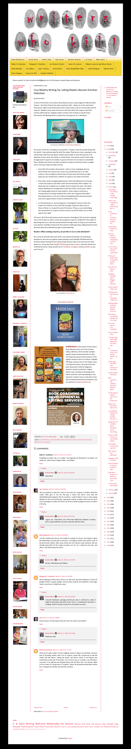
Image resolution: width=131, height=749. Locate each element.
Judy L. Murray (43, 69)
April (110, 183)
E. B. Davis (88, 60)
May (110, 180)
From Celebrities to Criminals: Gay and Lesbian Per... (112, 218)
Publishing (25, 727)
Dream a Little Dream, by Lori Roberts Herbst (113, 438)
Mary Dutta (100, 60)
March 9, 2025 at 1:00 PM (64, 576)
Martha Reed (108, 69)
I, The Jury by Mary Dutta (112, 485)
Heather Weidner (47, 73)
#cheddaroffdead (56, 440)
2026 (108, 146)
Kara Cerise (44, 727)
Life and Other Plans (113, 333)
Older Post (93, 707)
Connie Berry (33, 60)
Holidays (97, 727)
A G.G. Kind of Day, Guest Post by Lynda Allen (113, 250)
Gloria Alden (21, 729)
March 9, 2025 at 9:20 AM (57, 489)
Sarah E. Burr (46, 60)
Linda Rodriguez (94, 69)
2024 (108, 497)
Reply (41, 463)
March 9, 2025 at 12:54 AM (62, 455)
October (112, 161)
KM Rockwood (44, 535)
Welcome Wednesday (47, 724)
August (111, 170)
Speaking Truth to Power (113, 459)
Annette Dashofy (74, 60)
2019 (108, 515)
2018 (108, 518)
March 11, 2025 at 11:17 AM (62, 650)
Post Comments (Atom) (50, 711)
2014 (108, 532)
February (112, 490)
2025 (108, 149)
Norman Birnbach (45, 650)
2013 (108, 535)
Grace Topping (16, 73)
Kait (40, 618)
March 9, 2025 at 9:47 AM (66, 516)
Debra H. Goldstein (18, 64)
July (110, 173)
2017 (108, 521)
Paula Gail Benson (17, 60)
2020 (108, 511)
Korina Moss (57, 69)
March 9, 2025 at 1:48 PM (51, 618)
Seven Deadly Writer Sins (112, 288)
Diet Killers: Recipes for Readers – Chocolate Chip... (112, 476)
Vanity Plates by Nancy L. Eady (112, 229)
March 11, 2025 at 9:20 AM (66, 597)
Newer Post (38, 707)
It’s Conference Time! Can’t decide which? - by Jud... (113, 353)
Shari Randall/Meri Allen (75, 69)
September (112, 164)
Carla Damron (36, 729)
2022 (108, 504)
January (111, 493)
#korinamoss (39, 442)
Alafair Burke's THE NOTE (113, 374)
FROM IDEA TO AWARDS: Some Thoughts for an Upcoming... (113, 427)
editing (15, 729)
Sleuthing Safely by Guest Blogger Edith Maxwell (112, 279)
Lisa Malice (30, 69)
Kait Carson (59, 60)
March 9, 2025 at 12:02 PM (66, 560)
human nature (29, 729)
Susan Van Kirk (31, 73)
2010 (108, 545)
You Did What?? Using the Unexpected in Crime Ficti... (113, 239)
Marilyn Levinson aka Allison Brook (99, 64)
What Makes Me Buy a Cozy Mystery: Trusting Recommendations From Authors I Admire (112, 92)
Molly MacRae (16, 69)
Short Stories (55, 727)
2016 (108, 525)
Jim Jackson (43, 489)
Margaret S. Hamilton (37, 64)
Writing (30, 724)
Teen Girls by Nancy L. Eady (112, 269)
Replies (44, 468)
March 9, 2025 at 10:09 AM (59, 535)
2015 (108, 528)
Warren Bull (80, 724)
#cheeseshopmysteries (69, 440)
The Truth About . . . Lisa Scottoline (112, 326)
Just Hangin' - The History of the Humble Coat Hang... (113, 194)
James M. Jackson (75, 64)
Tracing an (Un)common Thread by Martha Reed (113, 260)
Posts (108, 107)
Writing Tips (47, 442)
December (112, 152)
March (111, 187)
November (112, 156)
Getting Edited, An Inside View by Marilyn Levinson (113, 307)
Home (66, 707)
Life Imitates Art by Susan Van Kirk (113, 446)
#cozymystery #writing (84, 440)
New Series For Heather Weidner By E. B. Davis (113, 317)
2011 (108, 542)
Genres (86, 727)
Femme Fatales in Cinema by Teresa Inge (113, 466)
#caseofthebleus (45, 440)
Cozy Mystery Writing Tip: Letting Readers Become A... (113, 415)
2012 (108, 538)
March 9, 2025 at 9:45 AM (66, 473)
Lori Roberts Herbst (56, 64)
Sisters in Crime (66, 727)
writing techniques (77, 727)
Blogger (69, 738)
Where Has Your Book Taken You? (112, 406)
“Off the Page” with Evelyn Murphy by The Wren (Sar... (113, 341)
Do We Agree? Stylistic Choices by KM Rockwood (113, 397)
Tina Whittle (104, 727)
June (110, 177)
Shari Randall (107, 724)
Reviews (43, 729)
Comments (110, 111)
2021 (108, 508)
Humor (91, 727)
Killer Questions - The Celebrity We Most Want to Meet (113, 384)
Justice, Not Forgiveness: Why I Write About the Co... (113, 205)
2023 (108, 501)
